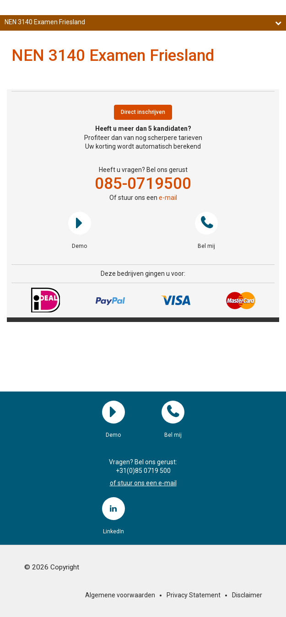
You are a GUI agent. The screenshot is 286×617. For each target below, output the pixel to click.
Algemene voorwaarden (120, 595)
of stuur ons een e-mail (143, 483)
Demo (79, 223)
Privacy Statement (194, 595)
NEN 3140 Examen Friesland (143, 22)
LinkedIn (113, 508)
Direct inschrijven (143, 112)
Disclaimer (247, 595)
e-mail (168, 197)
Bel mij (206, 223)
